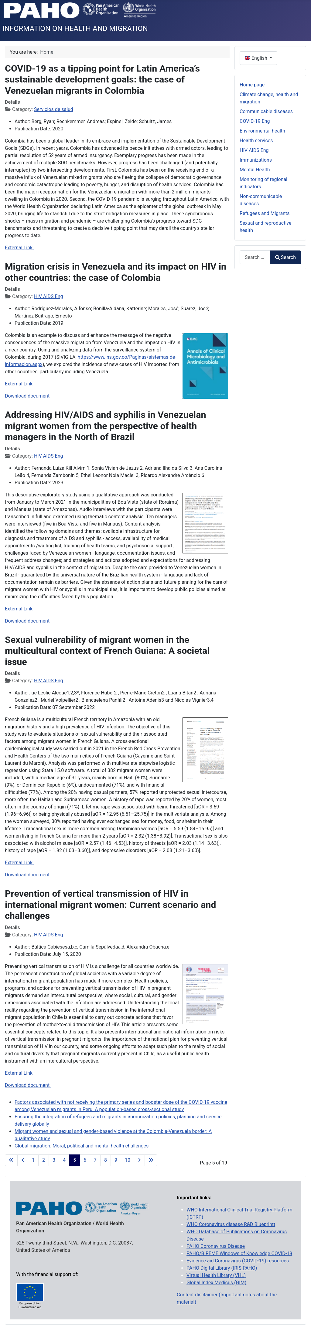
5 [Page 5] (74, 1160)
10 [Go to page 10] (127, 1160)
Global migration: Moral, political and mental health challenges (82, 1146)
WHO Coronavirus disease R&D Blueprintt (230, 1224)
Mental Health (255, 170)
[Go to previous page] (22, 1160)
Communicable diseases (266, 111)
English (256, 58)
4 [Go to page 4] (64, 1160)
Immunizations (256, 160)
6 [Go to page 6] (85, 1160)
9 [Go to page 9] (115, 1160)
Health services (256, 140)
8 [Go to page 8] (105, 1160)
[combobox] (255, 257)
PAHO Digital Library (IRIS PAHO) (221, 1268)
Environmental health (262, 131)
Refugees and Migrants (264, 213)
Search (285, 257)
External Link (19, 247)
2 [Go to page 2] (43, 1160)
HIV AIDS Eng (48, 296)
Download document (28, 396)
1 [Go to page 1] (33, 1160)
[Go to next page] (139, 1160)
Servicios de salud (53, 109)
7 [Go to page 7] (95, 1160)
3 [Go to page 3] (54, 1160)
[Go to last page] (151, 1160)
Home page (252, 85)
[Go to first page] (11, 1160)
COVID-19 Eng (255, 121)
